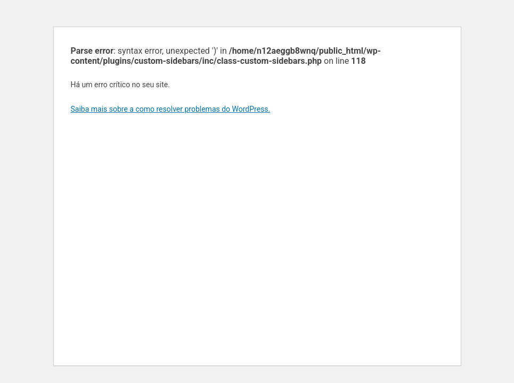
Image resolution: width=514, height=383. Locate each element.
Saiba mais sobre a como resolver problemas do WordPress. (171, 109)
